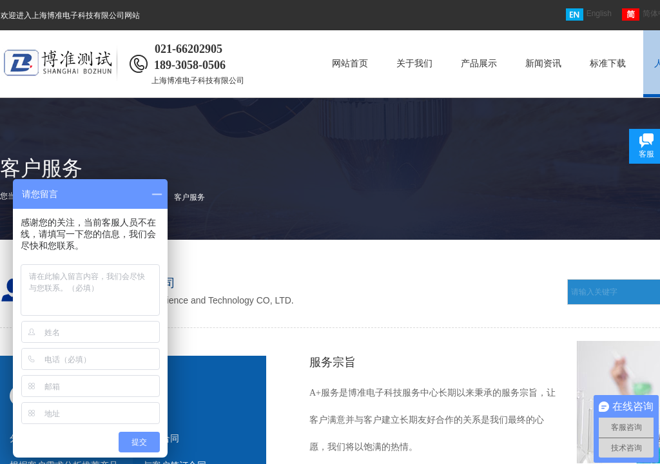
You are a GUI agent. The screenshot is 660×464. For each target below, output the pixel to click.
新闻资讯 (543, 63)
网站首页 (350, 63)
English (589, 14)
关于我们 (414, 63)
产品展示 (479, 63)
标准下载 (608, 63)
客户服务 (189, 197)
